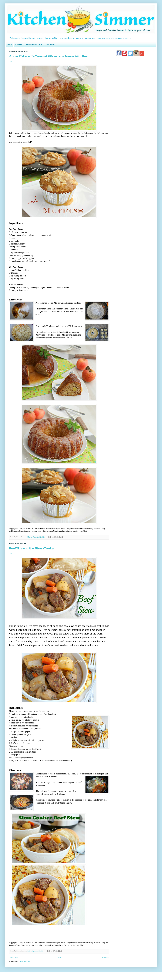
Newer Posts (14, 957)
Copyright (19, 45)
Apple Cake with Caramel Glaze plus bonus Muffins (48, 56)
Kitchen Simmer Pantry (34, 45)
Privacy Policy (50, 45)
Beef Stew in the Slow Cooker (31, 548)
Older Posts (105, 957)
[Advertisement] (134, 123)
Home (9, 45)
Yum (10, 61)
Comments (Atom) (24, 961)
